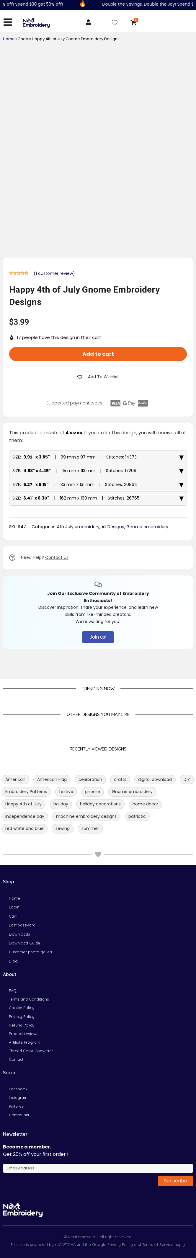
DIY (187, 779)
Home (9, 39)
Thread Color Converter (31, 1050)
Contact (16, 1059)
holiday (60, 804)
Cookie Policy (21, 1007)
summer (90, 828)
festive (66, 791)
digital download (155, 779)
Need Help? (44, 557)
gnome (92, 791)
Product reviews (23, 1033)
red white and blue (24, 828)
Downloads (19, 934)
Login (14, 907)
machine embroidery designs (86, 816)
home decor (145, 804)
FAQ (13, 990)
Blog (13, 961)
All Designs (113, 527)
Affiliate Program (24, 1042)
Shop (23, 39)
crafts (120, 779)
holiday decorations (100, 804)
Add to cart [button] (98, 354)
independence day (24, 816)
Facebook (18, 1088)
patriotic (137, 816)
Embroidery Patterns (26, 791)
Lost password (22, 925)
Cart (13, 916)
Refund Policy (22, 1025)
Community (19, 1114)
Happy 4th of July (23, 804)
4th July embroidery (78, 527)
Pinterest (16, 1106)
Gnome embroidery (147, 527)
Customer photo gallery (31, 951)
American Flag (52, 779)
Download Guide (24, 943)
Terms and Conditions (29, 999)
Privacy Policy (21, 1016)
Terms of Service (157, 1244)
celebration (90, 779)
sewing (62, 828)
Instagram (18, 1097)
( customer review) (54, 273)
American (15, 779)
